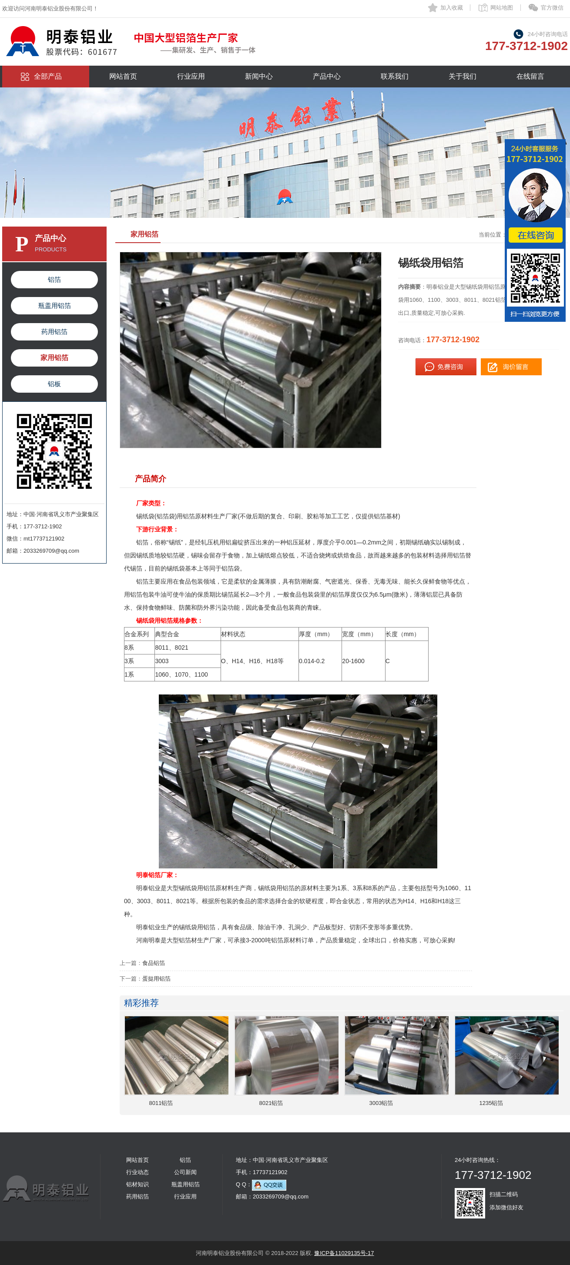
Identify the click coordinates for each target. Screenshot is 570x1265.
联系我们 (395, 76)
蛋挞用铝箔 (156, 978)
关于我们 (462, 76)
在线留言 (530, 76)
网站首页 (123, 76)
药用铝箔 (54, 331)
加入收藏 (451, 7)
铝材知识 (137, 1184)
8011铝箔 (161, 1103)
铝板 (54, 383)
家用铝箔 (54, 357)
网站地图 (501, 7)
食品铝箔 (153, 963)
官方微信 (552, 7)
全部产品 (48, 76)
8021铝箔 (271, 1103)
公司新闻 (185, 1172)
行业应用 (191, 76)
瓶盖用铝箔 (54, 305)
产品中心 (327, 76)
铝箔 (54, 279)
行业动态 (137, 1172)
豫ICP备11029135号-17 (344, 1253)
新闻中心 (259, 76)
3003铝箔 (381, 1103)
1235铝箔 (491, 1103)
